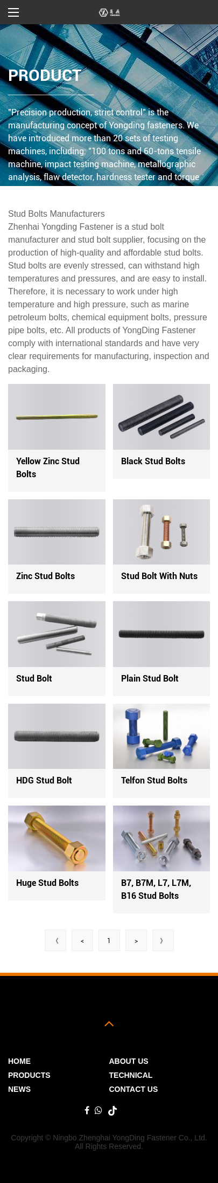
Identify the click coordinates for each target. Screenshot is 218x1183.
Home (19, 1061)
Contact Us (133, 1089)
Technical (131, 1075)
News (19, 1089)
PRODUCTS (29, 1075)
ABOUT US (129, 1061)
